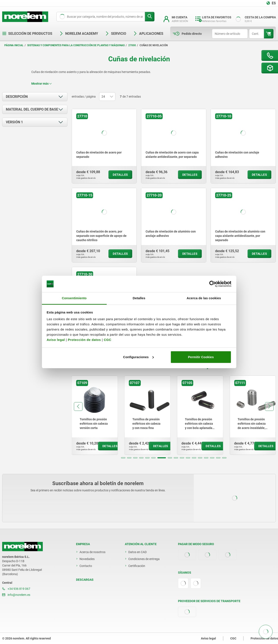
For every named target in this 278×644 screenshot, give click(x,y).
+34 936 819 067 (16, 588)
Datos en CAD (137, 552)
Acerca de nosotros (92, 552)
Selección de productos (27, 33)
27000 (132, 45)
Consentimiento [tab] (74, 298)
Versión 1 (14, 122)
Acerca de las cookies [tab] (204, 298)
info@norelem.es (16, 595)
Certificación (136, 566)
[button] (123, 457)
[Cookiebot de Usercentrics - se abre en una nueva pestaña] (212, 284)
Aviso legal (56, 340)
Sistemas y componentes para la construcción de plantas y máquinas (76, 45)
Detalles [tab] (139, 298)
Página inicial (14, 45)
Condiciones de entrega (144, 559)
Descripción (17, 97)
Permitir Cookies (201, 357)
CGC (107, 340)
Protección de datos (84, 340)
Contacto (85, 566)
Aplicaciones (148, 33)
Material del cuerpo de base (32, 109)
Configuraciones (138, 357)
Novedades (87, 559)
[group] (95, 415)
